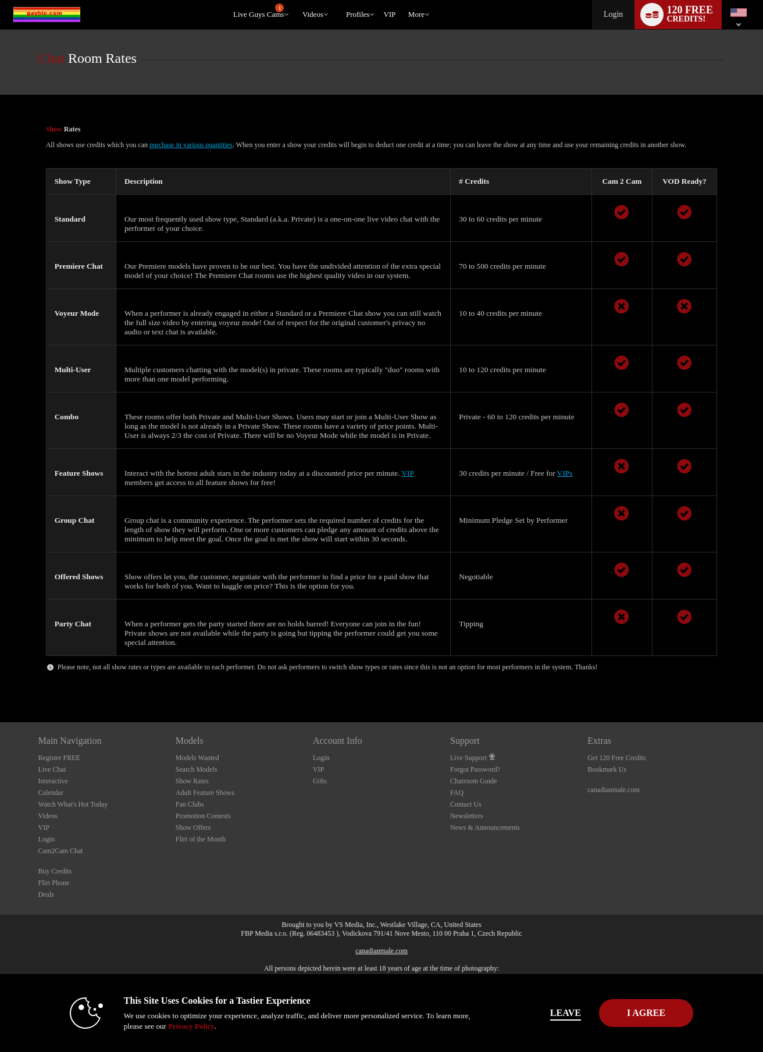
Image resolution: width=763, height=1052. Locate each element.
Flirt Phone (54, 883)
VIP (389, 14)
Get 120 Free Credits (616, 758)
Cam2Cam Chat (60, 851)
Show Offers (193, 827)
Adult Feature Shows (205, 793)
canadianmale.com (613, 790)
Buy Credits (55, 871)
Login (613, 14)
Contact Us (466, 804)
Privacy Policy (170, 1026)
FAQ (456, 793)
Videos (312, 14)
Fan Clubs (190, 804)
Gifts (320, 781)
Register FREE (59, 758)
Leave (544, 1013)
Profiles (357, 14)
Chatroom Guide (473, 781)
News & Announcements (485, 827)
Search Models (197, 769)
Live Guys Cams (258, 11)
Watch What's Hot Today (73, 804)
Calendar (50, 793)
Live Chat (52, 769)
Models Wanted (197, 758)
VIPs (565, 473)
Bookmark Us (606, 769)
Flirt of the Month (201, 839)
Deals (46, 894)
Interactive (53, 781)
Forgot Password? (475, 769)
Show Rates (192, 781)
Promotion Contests (203, 816)
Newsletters (466, 816)
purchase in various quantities (191, 145)
